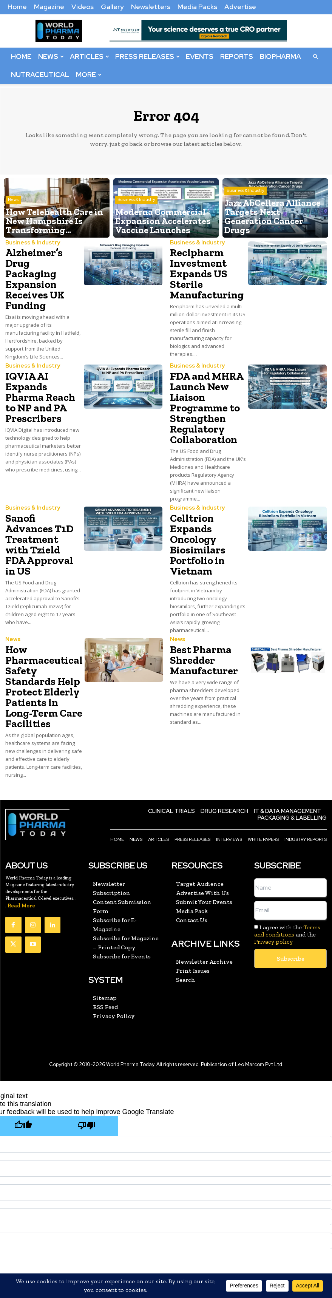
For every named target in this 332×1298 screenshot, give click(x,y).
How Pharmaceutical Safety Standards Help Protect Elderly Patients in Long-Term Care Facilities (41, 644)
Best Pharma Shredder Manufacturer (199, 626)
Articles (89, 56)
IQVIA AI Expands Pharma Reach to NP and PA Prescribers (43, 378)
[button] (315, 56)
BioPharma (280, 56)
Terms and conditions (287, 876)
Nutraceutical (40, 74)
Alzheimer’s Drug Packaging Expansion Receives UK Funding (41, 270)
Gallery (112, 6)
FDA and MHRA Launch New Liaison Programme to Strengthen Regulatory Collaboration (202, 392)
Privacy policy (273, 887)
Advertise (240, 6)
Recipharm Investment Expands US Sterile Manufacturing (202, 270)
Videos (82, 6)
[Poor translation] (86, 1070)
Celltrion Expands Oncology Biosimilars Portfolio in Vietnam (194, 518)
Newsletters (150, 6)
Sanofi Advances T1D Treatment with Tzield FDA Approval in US (39, 509)
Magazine (49, 6)
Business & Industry (136, 215)
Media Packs (197, 6)
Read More (21, 851)
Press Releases (147, 56)
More (89, 74)
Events (199, 56)
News (51, 56)
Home (17, 6)
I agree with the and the (287, 880)
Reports (236, 56)
